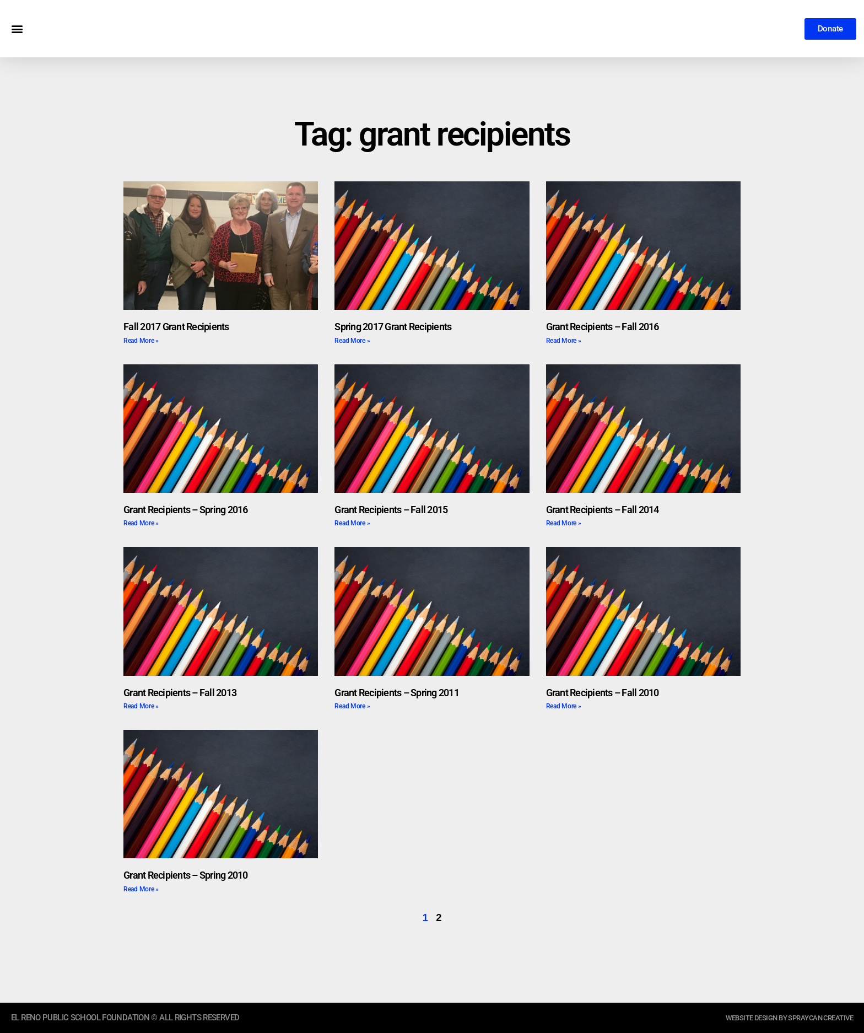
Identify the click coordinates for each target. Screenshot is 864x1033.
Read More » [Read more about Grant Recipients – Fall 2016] (563, 341)
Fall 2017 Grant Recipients (176, 326)
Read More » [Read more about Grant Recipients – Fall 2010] (563, 706)
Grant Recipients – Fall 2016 (602, 326)
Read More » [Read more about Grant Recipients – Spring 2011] (352, 706)
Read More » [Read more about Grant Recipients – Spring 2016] (141, 523)
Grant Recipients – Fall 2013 (179, 692)
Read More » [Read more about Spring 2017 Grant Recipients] (352, 341)
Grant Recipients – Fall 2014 (602, 509)
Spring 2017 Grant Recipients (392, 326)
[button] (17, 29)
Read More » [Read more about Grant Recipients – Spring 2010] (141, 889)
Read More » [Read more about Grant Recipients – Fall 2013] (141, 706)
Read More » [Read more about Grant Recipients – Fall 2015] (352, 523)
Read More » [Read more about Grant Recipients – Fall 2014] (563, 523)
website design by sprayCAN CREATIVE (779, 1018)
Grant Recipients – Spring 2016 (185, 509)
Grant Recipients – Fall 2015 (390, 509)
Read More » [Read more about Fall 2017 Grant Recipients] (141, 341)
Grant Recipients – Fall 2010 (602, 692)
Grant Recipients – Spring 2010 (185, 875)
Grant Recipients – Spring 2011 (396, 692)
